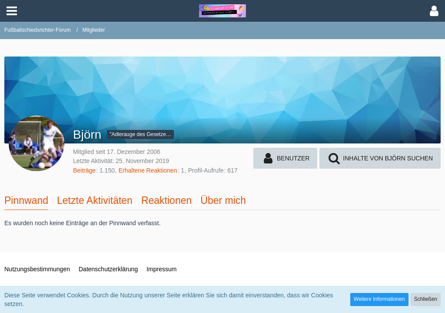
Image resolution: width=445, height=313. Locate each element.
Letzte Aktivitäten (95, 200)
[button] (11, 11)
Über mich (223, 200)
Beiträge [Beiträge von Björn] (84, 170)
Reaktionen (166, 200)
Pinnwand (26, 200)
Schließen (425, 299)
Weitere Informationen (379, 299)
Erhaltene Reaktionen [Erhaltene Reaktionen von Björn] (148, 170)
